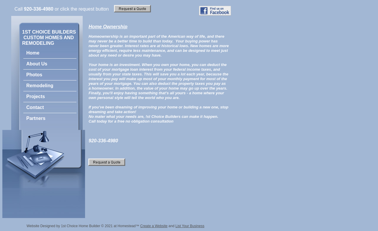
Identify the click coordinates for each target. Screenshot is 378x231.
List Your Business (189, 226)
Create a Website (154, 226)
